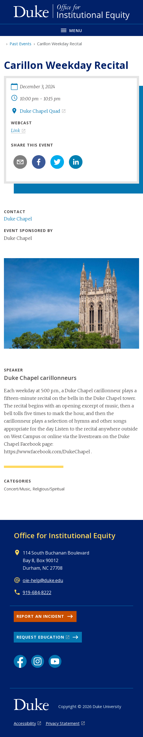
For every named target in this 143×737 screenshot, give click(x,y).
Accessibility (25, 723)
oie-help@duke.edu (43, 580)
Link (15, 130)
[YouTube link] (55, 661)
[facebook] (39, 162)
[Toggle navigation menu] (71, 30)
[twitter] (57, 162)
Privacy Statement (63, 723)
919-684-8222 (37, 592)
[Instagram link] (37, 661)
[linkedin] (76, 162)
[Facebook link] (20, 661)
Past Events (20, 43)
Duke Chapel (18, 219)
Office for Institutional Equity (64, 535)
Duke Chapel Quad (40, 111)
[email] (20, 162)
